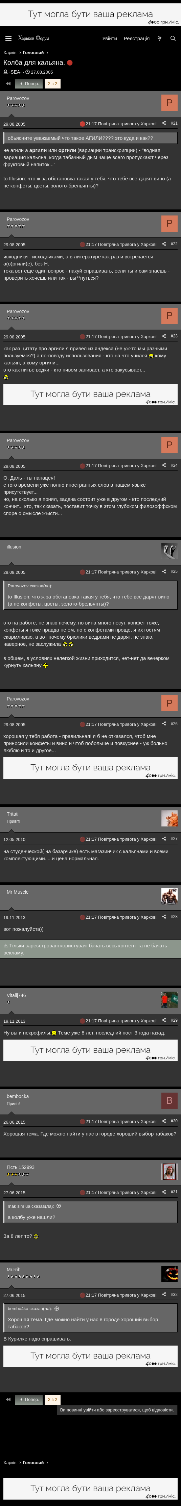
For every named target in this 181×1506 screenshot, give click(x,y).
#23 (174, 336)
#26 (174, 723)
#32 (174, 1294)
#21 (174, 123)
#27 (174, 838)
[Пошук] (173, 38)
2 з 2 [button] (53, 83)
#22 (174, 243)
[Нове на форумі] (159, 38)
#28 (174, 916)
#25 (174, 571)
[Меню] (8, 38)
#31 (174, 1192)
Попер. (28, 83)
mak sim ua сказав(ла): (31, 1206)
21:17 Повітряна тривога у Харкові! (122, 123)
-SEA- (15, 72)
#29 (174, 1020)
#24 (174, 465)
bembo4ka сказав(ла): (30, 1308)
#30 (174, 1121)
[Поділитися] (164, 123)
